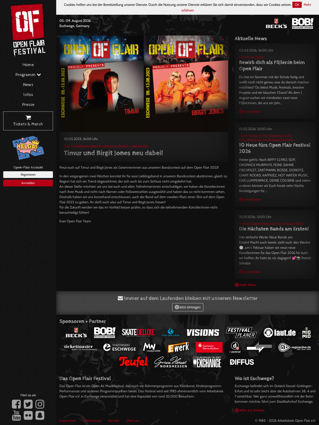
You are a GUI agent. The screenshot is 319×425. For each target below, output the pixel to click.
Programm (28, 74)
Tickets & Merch (28, 121)
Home (28, 64)
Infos (28, 94)
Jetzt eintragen (188, 307)
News (28, 84)
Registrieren (28, 174)
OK (297, 5)
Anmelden (28, 183)
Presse (28, 104)
